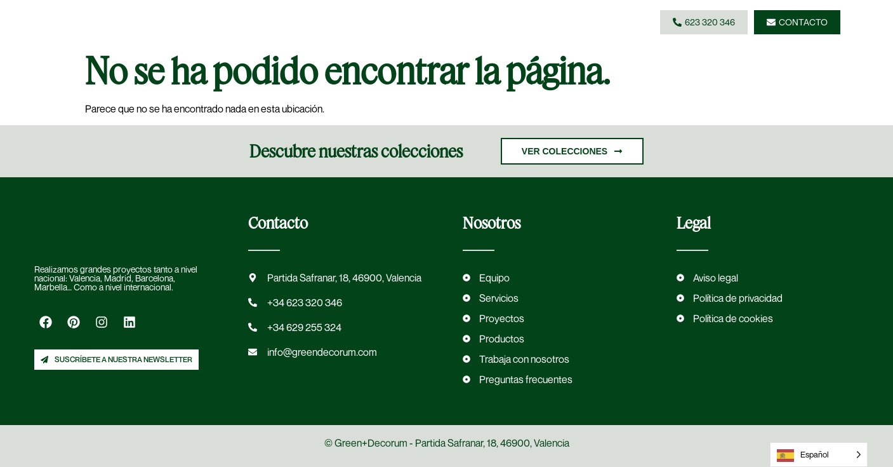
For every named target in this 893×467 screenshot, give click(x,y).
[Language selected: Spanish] (819, 454)
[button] (549, 22)
